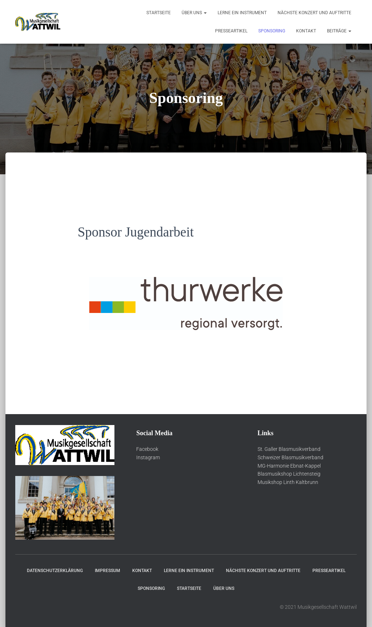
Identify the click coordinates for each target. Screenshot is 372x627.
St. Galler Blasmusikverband (289, 449)
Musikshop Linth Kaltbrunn (288, 482)
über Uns (194, 12)
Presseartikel (231, 30)
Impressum (107, 570)
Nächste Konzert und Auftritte (314, 12)
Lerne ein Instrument (242, 12)
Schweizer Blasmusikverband (290, 457)
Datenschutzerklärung (55, 570)
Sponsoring (271, 30)
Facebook (147, 449)
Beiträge (339, 30)
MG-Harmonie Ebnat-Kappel (289, 466)
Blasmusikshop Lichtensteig (289, 474)
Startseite (158, 12)
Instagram (148, 457)
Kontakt (306, 30)
